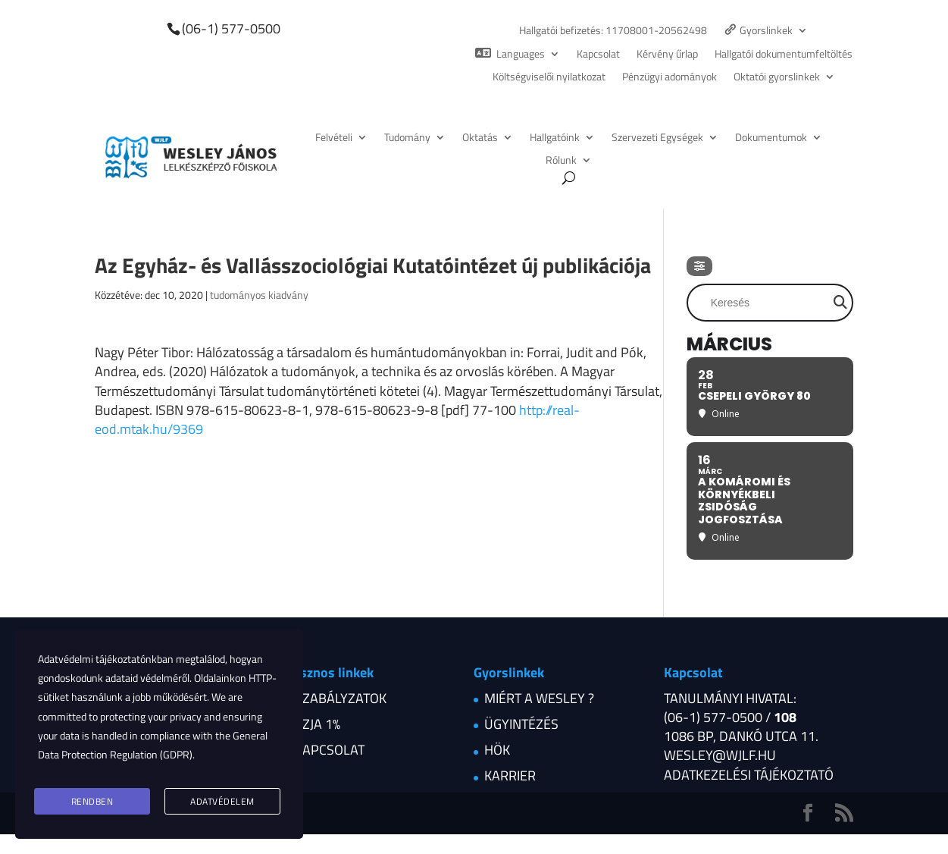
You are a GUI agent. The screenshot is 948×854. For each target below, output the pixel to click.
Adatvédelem (222, 803)
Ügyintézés (521, 724)
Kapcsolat (598, 55)
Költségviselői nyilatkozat (549, 77)
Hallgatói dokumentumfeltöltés (784, 55)
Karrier (510, 775)
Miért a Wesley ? (539, 698)
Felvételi (333, 138)
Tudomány (407, 138)
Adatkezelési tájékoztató (749, 775)
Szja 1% (317, 724)
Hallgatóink (555, 138)
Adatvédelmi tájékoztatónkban (106, 665)
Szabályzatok (340, 698)
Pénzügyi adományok (669, 77)
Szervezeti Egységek (657, 138)
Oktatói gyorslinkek (777, 77)
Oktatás (480, 138)
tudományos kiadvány (259, 295)
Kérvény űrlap (667, 55)
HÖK (497, 749)
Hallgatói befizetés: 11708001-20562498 (613, 31)
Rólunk (561, 161)
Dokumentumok (771, 138)
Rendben (92, 803)
